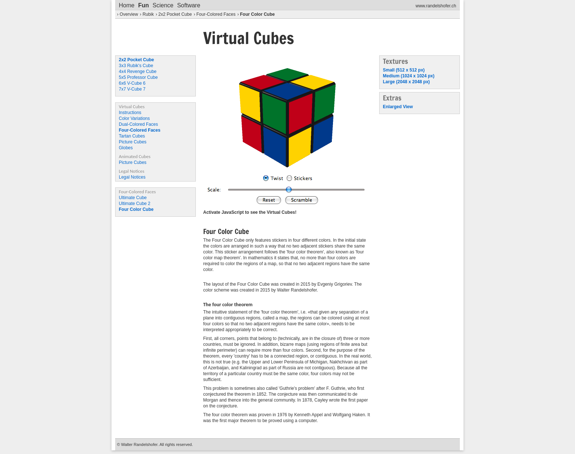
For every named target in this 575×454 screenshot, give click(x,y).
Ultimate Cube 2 (134, 203)
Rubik (148, 14)
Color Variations (134, 118)
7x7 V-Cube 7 (132, 89)
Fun (143, 5)
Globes (126, 147)
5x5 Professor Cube (138, 77)
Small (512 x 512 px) (404, 70)
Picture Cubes (132, 141)
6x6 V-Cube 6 (132, 83)
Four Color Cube (257, 14)
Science (163, 5)
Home (127, 5)
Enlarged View (398, 106)
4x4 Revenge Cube (138, 71)
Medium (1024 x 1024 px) (409, 75)
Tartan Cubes (132, 136)
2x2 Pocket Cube (175, 14)
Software (188, 5)
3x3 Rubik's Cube (136, 65)
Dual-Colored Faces (138, 124)
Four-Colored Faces (215, 14)
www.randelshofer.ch (435, 5)
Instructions (130, 112)
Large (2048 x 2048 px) (406, 81)
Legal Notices (132, 177)
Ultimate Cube (133, 197)
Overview (129, 14)
